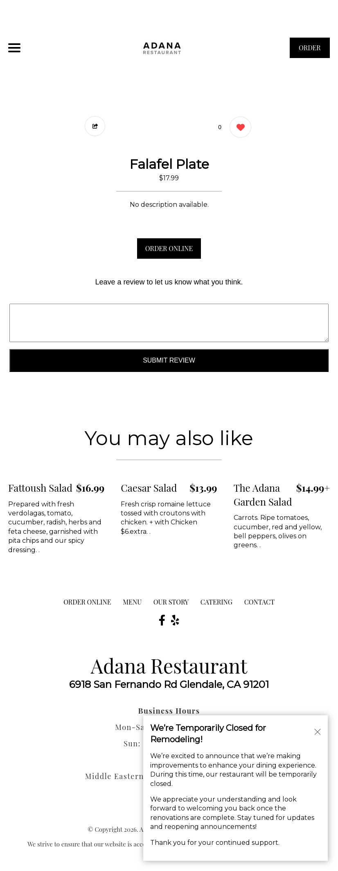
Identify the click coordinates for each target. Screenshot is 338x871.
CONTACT (259, 602)
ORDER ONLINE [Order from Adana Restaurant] (87, 602)
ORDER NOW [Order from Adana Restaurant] (310, 50)
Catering (216, 602)
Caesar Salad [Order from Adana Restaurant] (149, 487)
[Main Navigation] (14, 47)
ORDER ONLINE (169, 248)
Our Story (171, 602)
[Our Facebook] (162, 620)
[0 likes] (238, 128)
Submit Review (169, 360)
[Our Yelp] (175, 620)
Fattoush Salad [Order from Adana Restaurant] (40, 487)
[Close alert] (317, 730)
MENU (132, 602)
